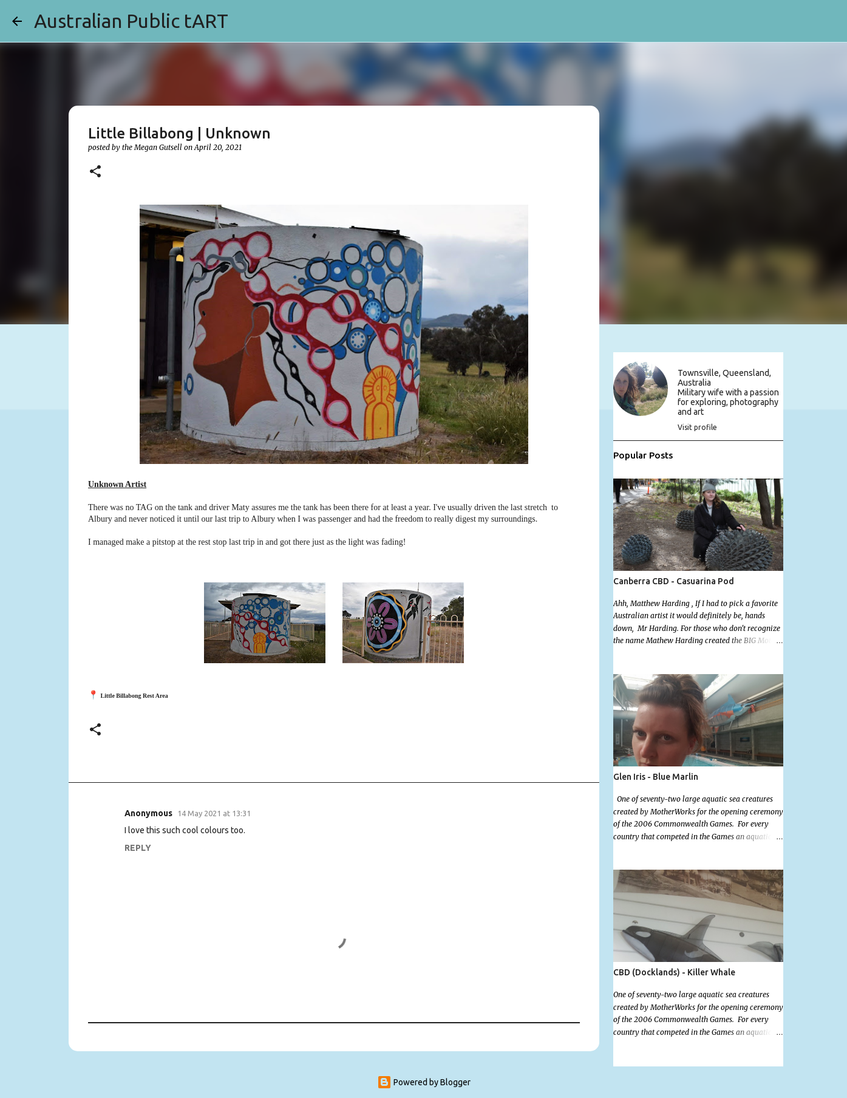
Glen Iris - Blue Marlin (655, 777)
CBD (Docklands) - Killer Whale (674, 972)
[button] (95, 172)
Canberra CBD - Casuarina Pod (673, 581)
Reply (137, 848)
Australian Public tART (131, 21)
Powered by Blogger (424, 1082)
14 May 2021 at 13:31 (214, 813)
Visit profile (697, 427)
